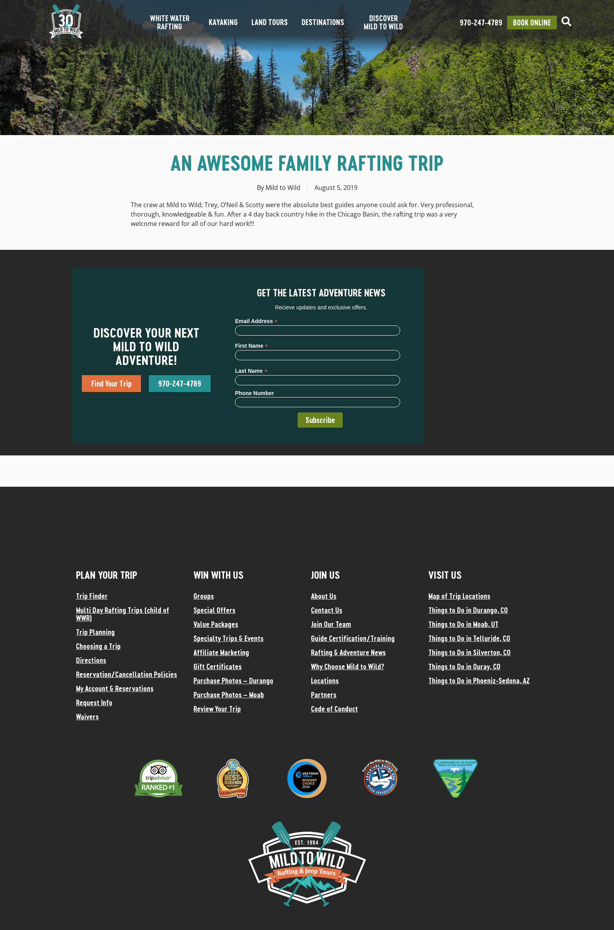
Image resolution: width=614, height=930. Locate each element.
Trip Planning (95, 632)
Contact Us (326, 610)
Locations (325, 680)
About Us (323, 596)
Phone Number (254, 393)
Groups (203, 596)
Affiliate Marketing (221, 652)
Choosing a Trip (98, 646)
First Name (251, 345)
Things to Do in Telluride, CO (469, 638)
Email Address (256, 321)
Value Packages (215, 624)
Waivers (87, 716)
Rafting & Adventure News (348, 652)
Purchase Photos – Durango (233, 680)
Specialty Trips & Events (228, 638)
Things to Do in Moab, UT (463, 624)
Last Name (251, 370)
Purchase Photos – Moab (228, 694)
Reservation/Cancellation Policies (126, 674)
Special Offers (214, 610)
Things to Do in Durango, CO (468, 610)
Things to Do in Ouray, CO (464, 666)
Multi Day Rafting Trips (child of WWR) (122, 614)
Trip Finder (92, 596)
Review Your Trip (217, 708)
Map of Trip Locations (459, 596)
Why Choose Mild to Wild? (347, 666)
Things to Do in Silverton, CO (469, 652)
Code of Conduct (334, 708)
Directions (91, 660)
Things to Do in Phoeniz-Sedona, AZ (479, 680)
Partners (323, 694)
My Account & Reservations (115, 688)
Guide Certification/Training (353, 638)
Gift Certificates (217, 666)
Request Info (94, 702)
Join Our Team (331, 624)
